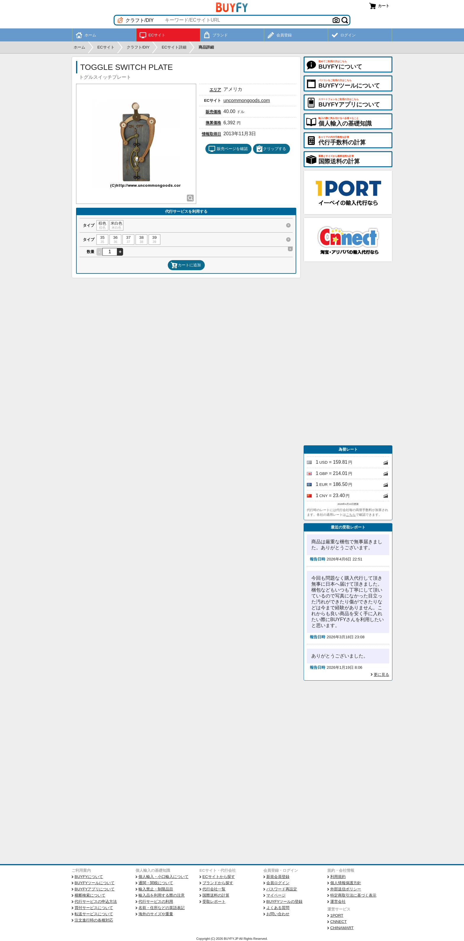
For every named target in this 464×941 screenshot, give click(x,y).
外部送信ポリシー (345, 889)
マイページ (276, 895)
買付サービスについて (94, 907)
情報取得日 (211, 134)
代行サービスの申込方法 (96, 901)
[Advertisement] (348, 353)
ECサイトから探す (218, 876)
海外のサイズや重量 (155, 914)
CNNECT (338, 921)
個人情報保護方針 (345, 883)
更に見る (381, 674)
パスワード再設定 (281, 889)
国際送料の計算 (215, 895)
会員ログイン (277, 883)
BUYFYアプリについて (95, 889)
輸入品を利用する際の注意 (161, 895)
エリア (215, 89)
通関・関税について (155, 883)
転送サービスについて (94, 914)
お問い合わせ (277, 914)
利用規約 (338, 876)
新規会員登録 (277, 876)
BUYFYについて (89, 876)
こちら (351, 514)
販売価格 (213, 111)
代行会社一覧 (213, 889)
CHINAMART (342, 928)
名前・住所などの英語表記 (161, 907)
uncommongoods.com (246, 100)
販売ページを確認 (228, 148)
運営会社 (338, 901)
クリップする (271, 148)
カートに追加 (186, 265)
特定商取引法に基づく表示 (353, 895)
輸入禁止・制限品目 (155, 889)
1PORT (336, 915)
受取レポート (213, 901)
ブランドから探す (217, 883)
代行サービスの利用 (155, 901)
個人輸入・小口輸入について (163, 876)
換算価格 (213, 122)
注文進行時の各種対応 (94, 920)
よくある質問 (277, 907)
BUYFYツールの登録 (284, 901)
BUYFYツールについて (95, 883)
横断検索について (90, 895)
